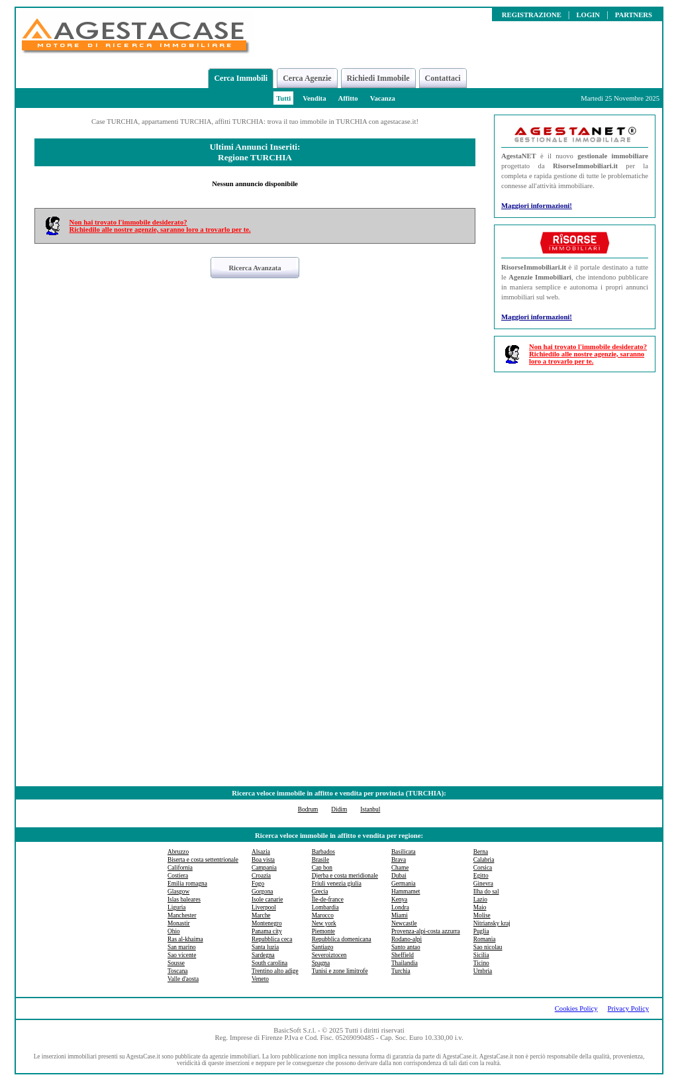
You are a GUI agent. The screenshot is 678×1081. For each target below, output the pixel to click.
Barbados (323, 852)
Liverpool (264, 907)
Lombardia (325, 907)
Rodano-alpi (406, 939)
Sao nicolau (488, 947)
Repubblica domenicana (341, 939)
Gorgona (262, 891)
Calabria (484, 859)
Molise (482, 915)
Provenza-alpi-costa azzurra (425, 931)
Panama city (267, 931)
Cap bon (322, 867)
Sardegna (263, 955)
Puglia (481, 931)
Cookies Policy (576, 1008)
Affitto (348, 98)
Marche (261, 915)
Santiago (323, 947)
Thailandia (404, 963)
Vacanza (382, 98)
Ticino (481, 963)
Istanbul (370, 809)
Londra (400, 907)
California (180, 867)
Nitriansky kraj (491, 923)
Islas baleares (184, 899)
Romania (484, 939)
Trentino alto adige (275, 971)
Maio (480, 907)
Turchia (401, 971)
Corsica (483, 867)
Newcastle (404, 923)
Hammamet (405, 891)
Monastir (179, 923)
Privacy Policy (628, 1008)
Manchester (182, 915)
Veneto (260, 979)
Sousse (176, 963)
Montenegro (267, 923)
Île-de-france (328, 899)
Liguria (176, 907)
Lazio (480, 899)
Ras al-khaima (185, 939)
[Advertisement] (575, 581)
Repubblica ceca (272, 939)
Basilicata (403, 852)
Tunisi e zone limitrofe (340, 971)
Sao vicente (182, 955)
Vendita (314, 98)
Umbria (483, 971)
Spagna (321, 963)
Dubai (399, 875)
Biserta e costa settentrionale (203, 859)
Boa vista (263, 859)
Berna (480, 852)
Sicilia (481, 955)
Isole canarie (267, 899)
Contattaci (443, 78)
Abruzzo (178, 852)
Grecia (320, 891)
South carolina (269, 963)
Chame (400, 867)
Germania (403, 883)
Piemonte (323, 931)
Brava (398, 859)
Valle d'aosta (183, 979)
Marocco (323, 915)
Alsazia (261, 852)
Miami (399, 915)
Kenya (399, 899)
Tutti (283, 98)
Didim (339, 809)
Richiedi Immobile (378, 78)
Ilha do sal (486, 891)
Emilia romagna (187, 883)
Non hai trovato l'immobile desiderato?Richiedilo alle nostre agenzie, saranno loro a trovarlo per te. (160, 226)
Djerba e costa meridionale (345, 875)
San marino (182, 947)
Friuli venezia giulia (337, 883)
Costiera (178, 875)
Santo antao (405, 947)
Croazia (261, 875)
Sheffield (402, 955)
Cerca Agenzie (307, 78)
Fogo (258, 883)
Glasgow (178, 891)
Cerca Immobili (240, 78)
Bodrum (308, 809)
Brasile (320, 859)
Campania (264, 867)
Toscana (177, 971)
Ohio (174, 931)
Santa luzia (265, 947)
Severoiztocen (329, 955)
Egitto (481, 875)
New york (324, 923)
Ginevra (483, 883)
